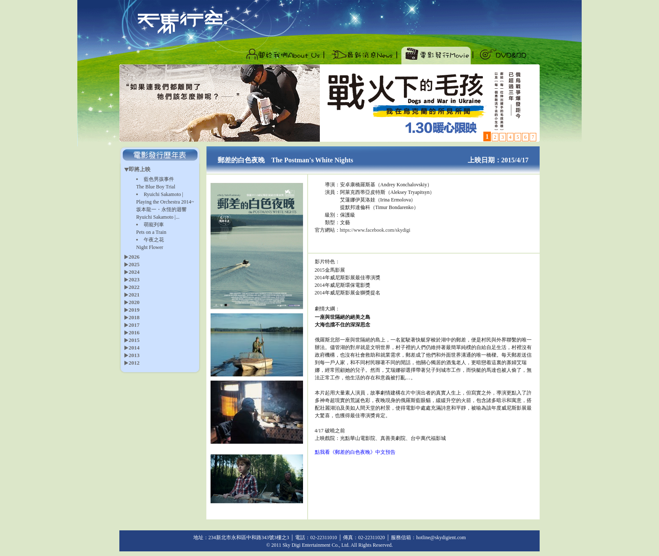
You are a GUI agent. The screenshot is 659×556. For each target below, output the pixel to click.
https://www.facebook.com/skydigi (375, 230)
